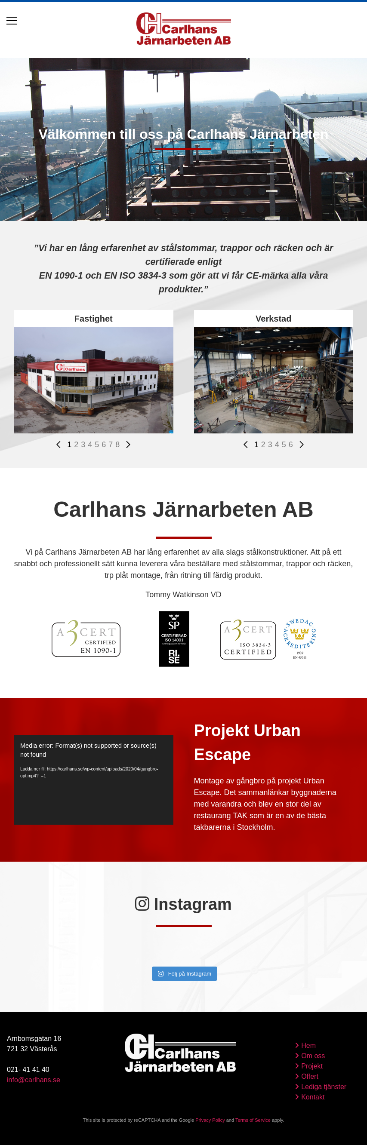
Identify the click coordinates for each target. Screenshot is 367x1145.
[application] (93, 779)
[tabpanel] (183, 138)
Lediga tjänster (323, 1086)
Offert (309, 1076)
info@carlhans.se (33, 1080)
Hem (308, 1045)
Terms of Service (253, 1120)
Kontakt (312, 1097)
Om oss (313, 1055)
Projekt (312, 1066)
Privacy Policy (210, 1120)
